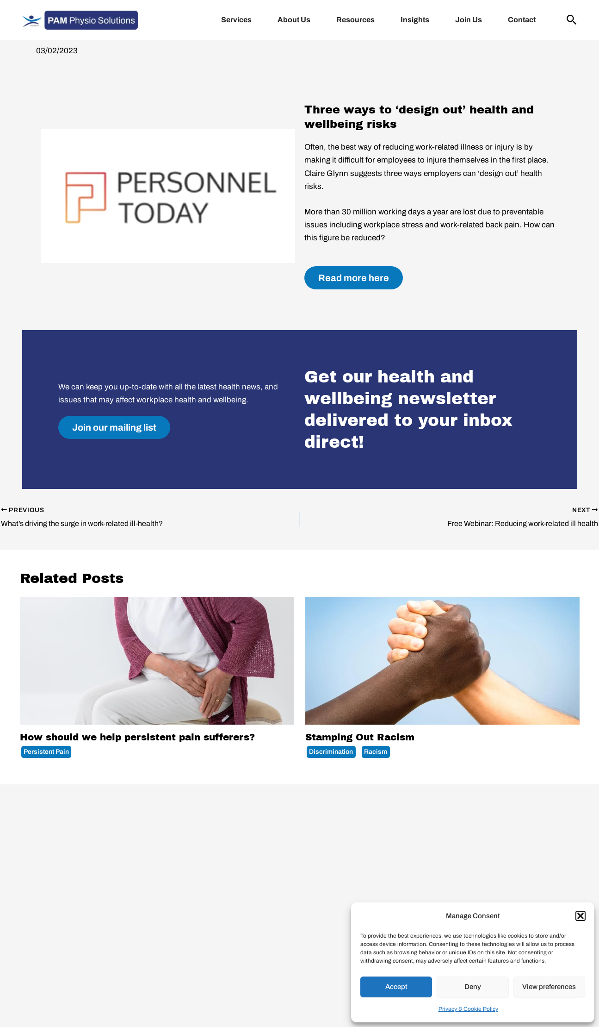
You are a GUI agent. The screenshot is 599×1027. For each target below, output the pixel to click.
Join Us (468, 20)
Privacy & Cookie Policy (468, 1009)
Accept (396, 986)
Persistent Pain (46, 751)
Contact (522, 20)
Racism (375, 751)
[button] (580, 916)
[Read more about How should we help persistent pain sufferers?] (157, 660)
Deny (472, 986)
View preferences (549, 986)
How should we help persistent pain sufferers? (137, 737)
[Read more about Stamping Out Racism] (442, 660)
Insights (415, 20)
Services (236, 20)
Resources (355, 20)
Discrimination (331, 751)
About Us (294, 20)
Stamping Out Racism (359, 737)
